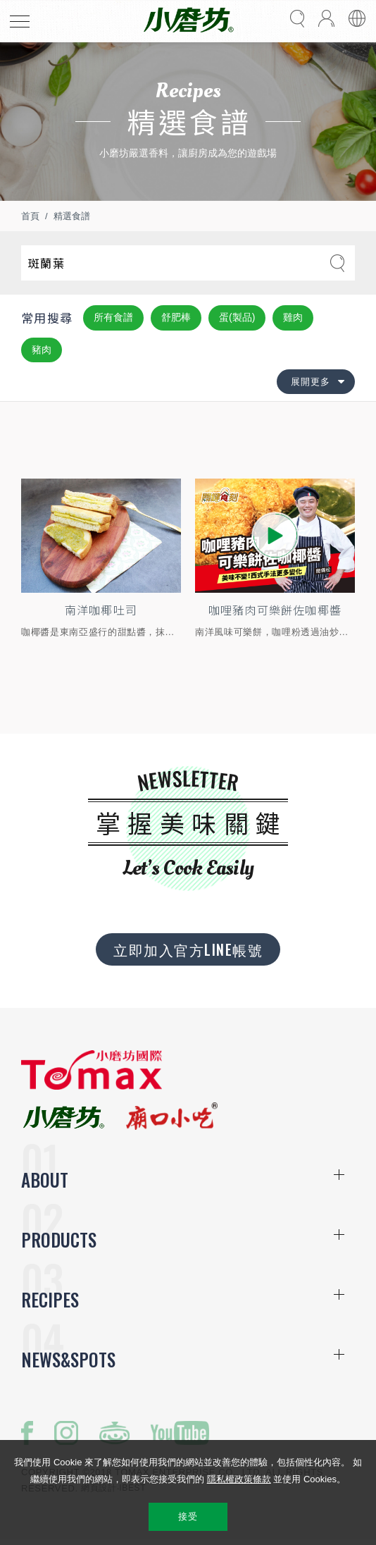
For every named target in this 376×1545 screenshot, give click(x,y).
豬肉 (41, 349)
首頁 (30, 216)
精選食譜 (72, 216)
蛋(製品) (237, 317)
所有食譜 (113, 317)
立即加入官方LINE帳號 (188, 951)
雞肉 (293, 317)
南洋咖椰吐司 (101, 611)
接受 (187, 1516)
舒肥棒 (176, 317)
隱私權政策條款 (239, 1479)
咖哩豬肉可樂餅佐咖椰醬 (275, 611)
